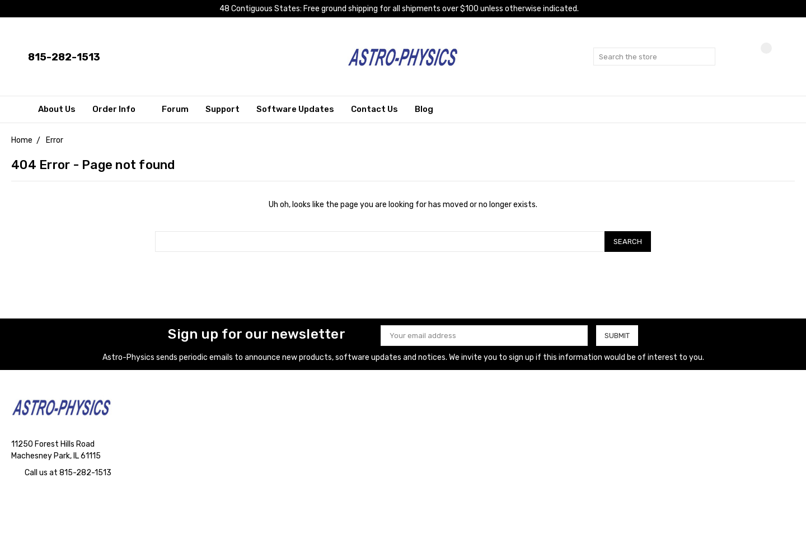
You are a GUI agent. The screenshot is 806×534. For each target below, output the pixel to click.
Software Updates (295, 109)
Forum (175, 109)
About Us (57, 109)
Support (222, 109)
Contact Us (374, 109)
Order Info (118, 109)
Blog (424, 109)
